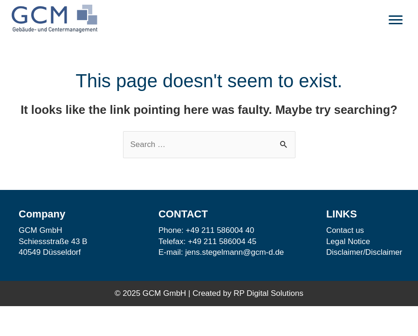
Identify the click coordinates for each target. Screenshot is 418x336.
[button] (396, 20)
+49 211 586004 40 (220, 230)
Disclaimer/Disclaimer (364, 252)
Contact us (345, 230)
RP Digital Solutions (268, 293)
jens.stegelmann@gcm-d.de (234, 252)
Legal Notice (348, 241)
